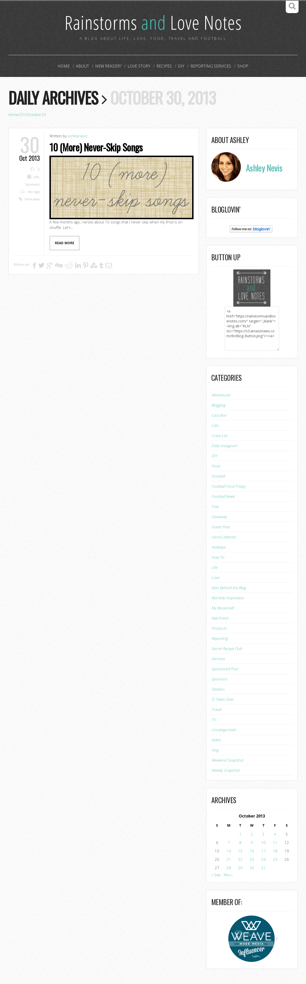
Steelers (217, 689)
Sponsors (32, 184)
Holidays (218, 547)
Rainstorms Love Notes (153, 22)
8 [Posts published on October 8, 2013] (240, 842)
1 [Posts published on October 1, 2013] (240, 834)
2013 (23, 114)
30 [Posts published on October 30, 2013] (252, 867)
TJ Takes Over (222, 699)
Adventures (220, 395)
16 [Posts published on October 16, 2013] (252, 851)
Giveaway (219, 516)
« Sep (216, 874)
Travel (216, 709)
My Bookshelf (222, 608)
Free (215, 506)
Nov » (228, 874)
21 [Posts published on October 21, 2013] (228, 859)
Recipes (164, 66)
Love (215, 577)
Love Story (139, 66)
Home (66, 66)
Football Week (223, 496)
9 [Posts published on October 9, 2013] (252, 842)
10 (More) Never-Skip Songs (97, 147)
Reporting (219, 638)
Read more (64, 243)
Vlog (215, 750)
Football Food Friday (228, 486)
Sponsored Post (224, 669)
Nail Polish (219, 618)
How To (217, 557)
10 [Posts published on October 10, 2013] (263, 842)
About (84, 66)
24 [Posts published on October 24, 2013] (263, 859)
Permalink (32, 199)
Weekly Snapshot (225, 770)
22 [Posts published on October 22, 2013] (240, 859)
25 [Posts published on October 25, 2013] (275, 859)
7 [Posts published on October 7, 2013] (229, 842)
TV (213, 719)
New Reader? (109, 66)
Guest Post (220, 527)
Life (36, 177)
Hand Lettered (223, 537)
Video (216, 740)
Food (215, 466)
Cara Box (218, 415)
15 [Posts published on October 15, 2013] (240, 851)
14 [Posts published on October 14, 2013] (228, 851)
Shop (240, 66)
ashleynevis (77, 136)
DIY (180, 66)
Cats (215, 425)
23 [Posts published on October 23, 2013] (252, 859)
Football (218, 476)
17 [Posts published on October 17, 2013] (263, 851)
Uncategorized (223, 729)
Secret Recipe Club (226, 648)
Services (218, 658)
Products (218, 628)
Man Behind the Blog (228, 587)
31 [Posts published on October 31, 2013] (263, 867)
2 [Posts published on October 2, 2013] (252, 834)
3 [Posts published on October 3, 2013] (263, 834)
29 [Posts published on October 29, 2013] (240, 867)
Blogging (218, 405)
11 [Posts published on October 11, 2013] (275, 842)
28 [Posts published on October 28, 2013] (228, 867)
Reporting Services (209, 66)
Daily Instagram (224, 445)
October (34, 114)
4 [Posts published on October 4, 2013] (275, 834)
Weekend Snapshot (227, 760)
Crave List (219, 435)
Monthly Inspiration (227, 598)
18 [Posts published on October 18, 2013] (275, 851)
